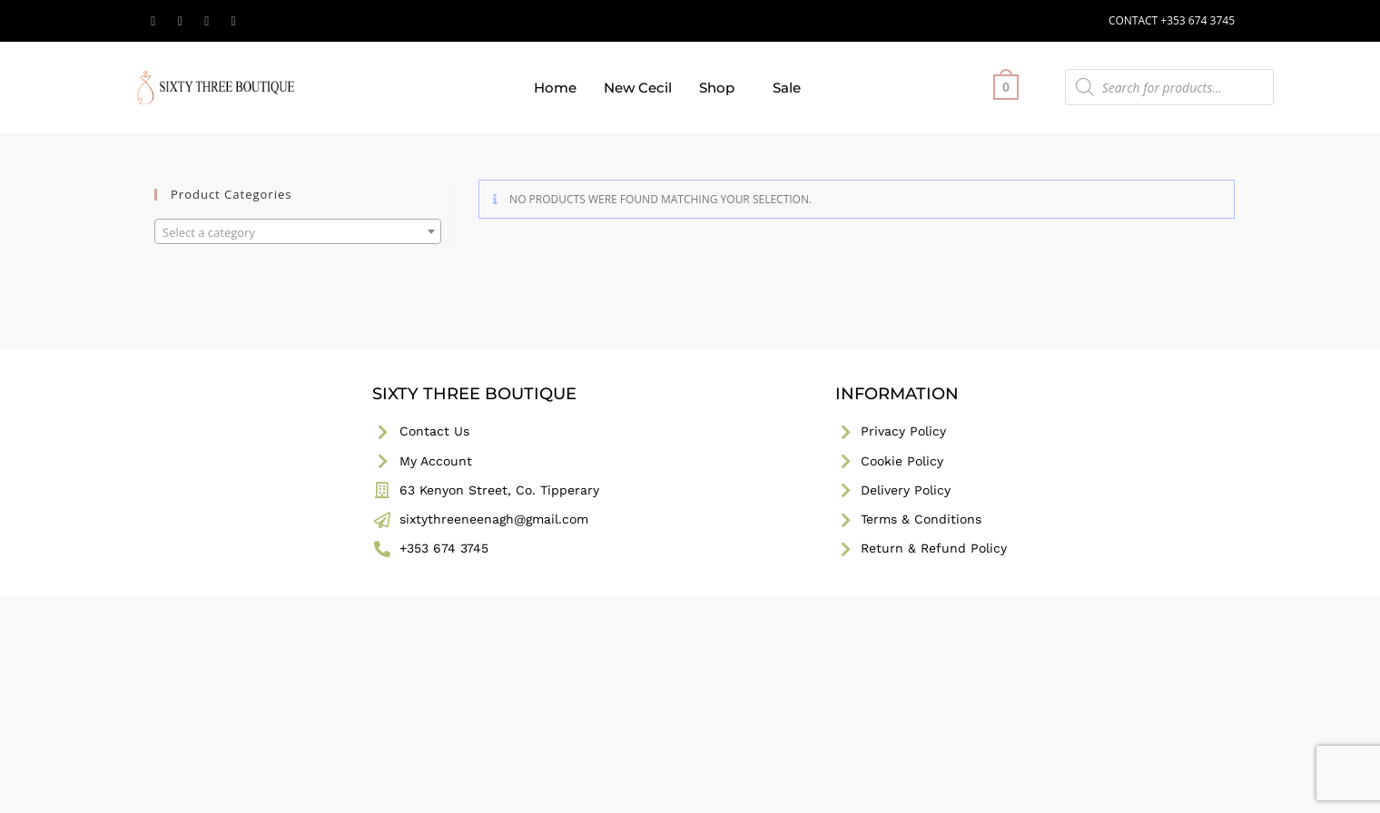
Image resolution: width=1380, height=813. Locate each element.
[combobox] (297, 231)
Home (555, 87)
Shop (716, 87)
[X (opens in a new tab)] (156, 21)
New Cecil (638, 87)
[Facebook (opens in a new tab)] (180, 21)
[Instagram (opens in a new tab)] (207, 21)
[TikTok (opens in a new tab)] (234, 21)
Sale (787, 87)
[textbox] (297, 232)
